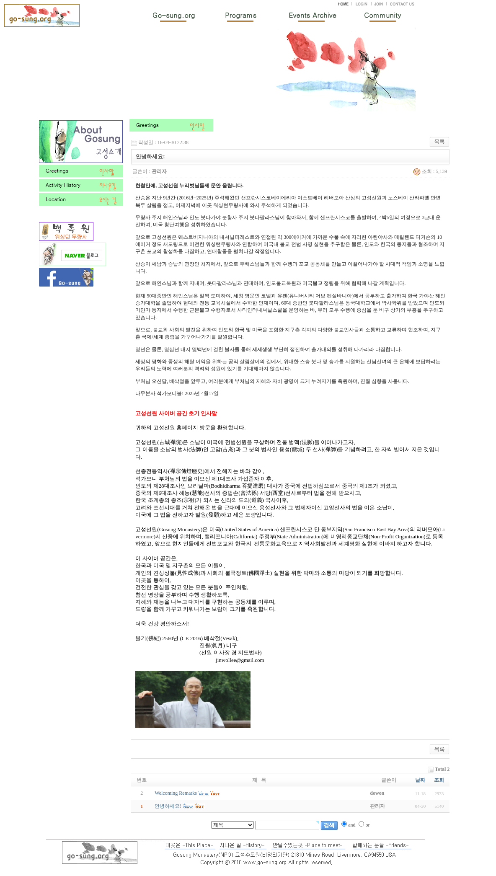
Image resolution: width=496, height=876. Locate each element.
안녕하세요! (168, 806)
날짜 (420, 780)
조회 (439, 780)
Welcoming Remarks (176, 793)
